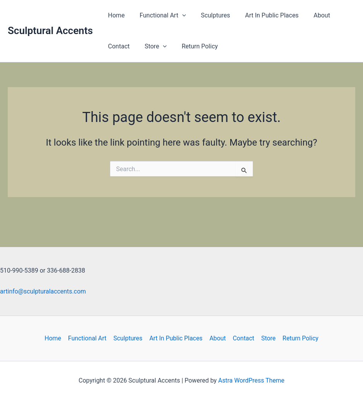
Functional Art (159, 15)
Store (152, 46)
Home (115, 15)
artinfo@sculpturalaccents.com (43, 291)
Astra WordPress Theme (251, 380)
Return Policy (193, 46)
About (310, 15)
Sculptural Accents (50, 30)
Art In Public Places (262, 15)
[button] (178, 15)
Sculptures (209, 15)
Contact (117, 46)
